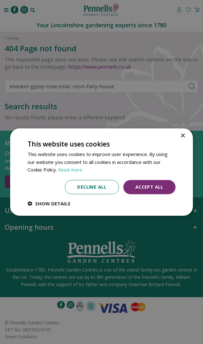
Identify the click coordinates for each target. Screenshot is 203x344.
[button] (49, 203)
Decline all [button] (91, 187)
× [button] (182, 135)
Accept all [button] (149, 187)
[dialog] (101, 172)
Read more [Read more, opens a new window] (70, 169)
